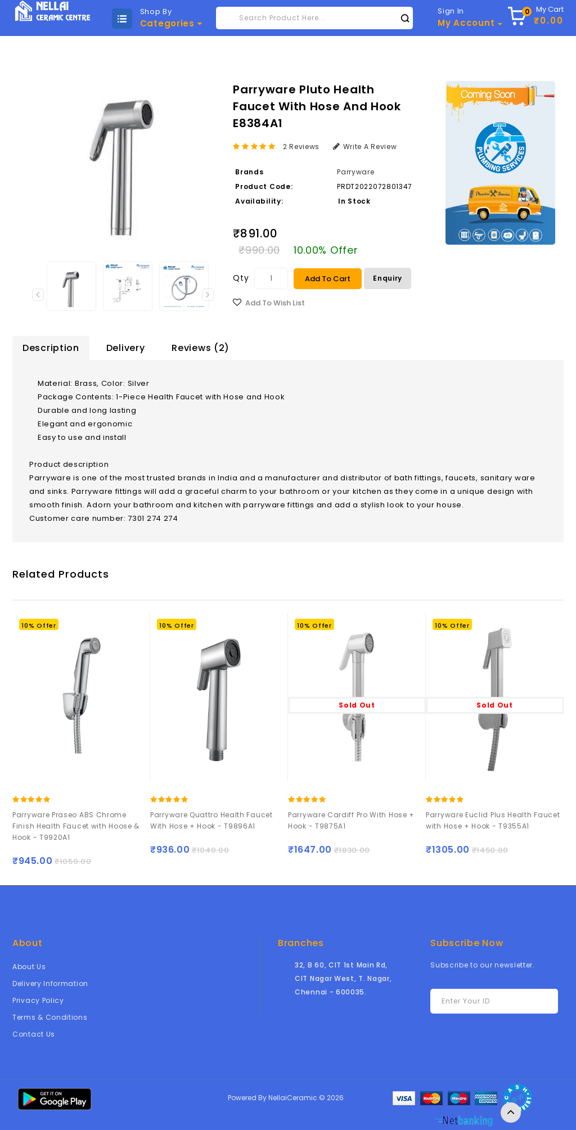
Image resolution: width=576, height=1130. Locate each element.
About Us (29, 966)
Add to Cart (327, 278)
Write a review (365, 146)
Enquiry (387, 278)
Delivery (125, 347)
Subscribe (545, 1001)
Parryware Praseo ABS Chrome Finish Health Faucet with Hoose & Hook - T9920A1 (76, 826)
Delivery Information (50, 983)
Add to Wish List (275, 303)
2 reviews (301, 146)
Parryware (355, 172)
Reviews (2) (201, 347)
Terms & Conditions (50, 1017)
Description (50, 347)
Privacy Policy (38, 1000)
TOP (511, 1113)
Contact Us (33, 1034)
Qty (241, 277)
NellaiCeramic (292, 1097)
